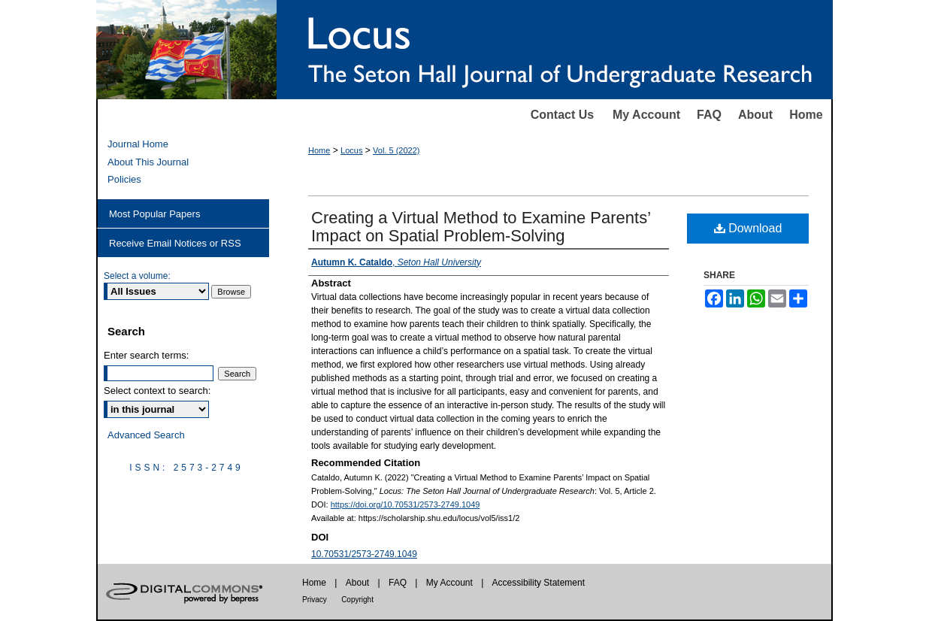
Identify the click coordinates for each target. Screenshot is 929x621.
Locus (351, 150)
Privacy (314, 599)
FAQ (709, 114)
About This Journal (148, 162)
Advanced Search (146, 435)
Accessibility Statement (538, 582)
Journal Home (137, 144)
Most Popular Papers (154, 214)
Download (748, 228)
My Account (646, 114)
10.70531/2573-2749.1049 (364, 554)
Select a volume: (137, 276)
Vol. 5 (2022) (396, 150)
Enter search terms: (146, 355)
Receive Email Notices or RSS (175, 243)
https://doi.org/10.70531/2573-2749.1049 (405, 504)
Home (805, 114)
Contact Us (562, 114)
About (755, 114)
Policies (124, 179)
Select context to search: (157, 390)
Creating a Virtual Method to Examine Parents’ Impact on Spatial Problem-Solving (480, 226)
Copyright (357, 599)
